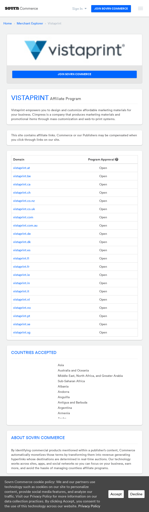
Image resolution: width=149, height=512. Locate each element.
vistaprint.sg (21, 332)
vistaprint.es (21, 250)
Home (7, 23)
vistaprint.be (22, 176)
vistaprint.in (21, 283)
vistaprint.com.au (25, 225)
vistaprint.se (21, 324)
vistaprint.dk (22, 242)
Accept (116, 494)
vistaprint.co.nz (24, 201)
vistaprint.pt (21, 316)
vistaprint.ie (21, 275)
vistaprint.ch (22, 193)
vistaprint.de (22, 234)
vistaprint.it (21, 291)
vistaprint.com (23, 217)
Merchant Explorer (30, 23)
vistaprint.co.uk (24, 209)
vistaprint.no (22, 308)
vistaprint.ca (21, 184)
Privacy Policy (89, 506)
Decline (136, 494)
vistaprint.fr (21, 267)
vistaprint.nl (21, 299)
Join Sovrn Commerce (111, 9)
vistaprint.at (21, 168)
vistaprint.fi (21, 258)
